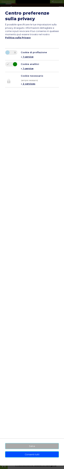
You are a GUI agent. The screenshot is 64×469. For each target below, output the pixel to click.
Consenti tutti (32, 454)
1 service (27, 57)
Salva (32, 446)
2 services (28, 84)
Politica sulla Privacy (18, 37)
